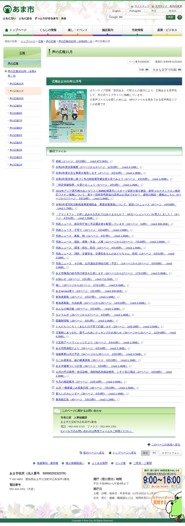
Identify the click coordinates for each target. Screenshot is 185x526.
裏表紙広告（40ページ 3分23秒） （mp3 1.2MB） (87, 399)
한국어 (172, 10)
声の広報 (51, 41)
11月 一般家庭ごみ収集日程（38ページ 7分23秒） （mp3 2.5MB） (97, 387)
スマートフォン (170, 453)
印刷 (141, 69)
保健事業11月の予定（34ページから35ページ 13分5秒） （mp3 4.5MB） (101, 354)
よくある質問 (100, 463)
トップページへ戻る (124, 452)
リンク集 (120, 463)
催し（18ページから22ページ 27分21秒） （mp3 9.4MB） (92, 285)
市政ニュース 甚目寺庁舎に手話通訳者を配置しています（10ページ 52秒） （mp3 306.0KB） (114, 224)
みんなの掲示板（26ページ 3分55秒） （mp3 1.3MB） (90, 308)
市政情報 (137, 30)
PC (154, 453)
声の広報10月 (17, 98)
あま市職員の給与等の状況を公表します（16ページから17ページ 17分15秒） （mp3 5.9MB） (113, 273)
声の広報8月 (16, 113)
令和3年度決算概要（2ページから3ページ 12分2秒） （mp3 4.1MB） (99, 167)
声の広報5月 (16, 135)
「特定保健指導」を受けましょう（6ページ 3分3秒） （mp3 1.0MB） (99, 184)
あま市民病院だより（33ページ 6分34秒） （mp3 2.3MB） (93, 348)
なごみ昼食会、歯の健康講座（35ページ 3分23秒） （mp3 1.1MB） (98, 360)
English (116, 10)
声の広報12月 (17, 83)
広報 (40, 41)
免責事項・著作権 (47, 463)
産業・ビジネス (167, 30)
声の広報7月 (16, 120)
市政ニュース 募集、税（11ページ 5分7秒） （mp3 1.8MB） (95, 235)
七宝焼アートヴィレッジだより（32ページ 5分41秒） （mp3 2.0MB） (99, 342)
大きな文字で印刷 (165, 69)
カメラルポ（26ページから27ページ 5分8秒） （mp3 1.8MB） (95, 314)
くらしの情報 (47, 30)
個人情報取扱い (75, 463)
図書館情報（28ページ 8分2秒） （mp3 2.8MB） (87, 320)
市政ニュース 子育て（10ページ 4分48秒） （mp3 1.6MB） (94, 230)
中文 (153, 10)
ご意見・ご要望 (142, 463)
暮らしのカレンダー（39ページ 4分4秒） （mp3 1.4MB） (92, 393)
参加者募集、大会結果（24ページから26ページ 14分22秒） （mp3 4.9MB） (103, 303)
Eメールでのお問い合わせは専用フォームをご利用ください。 (97, 431)
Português (135, 10)
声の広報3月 (16, 150)
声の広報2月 (16, 157)
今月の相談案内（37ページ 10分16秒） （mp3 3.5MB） (91, 381)
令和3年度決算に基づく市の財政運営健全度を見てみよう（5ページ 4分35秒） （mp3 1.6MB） (114, 179)
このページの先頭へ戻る (165, 444)
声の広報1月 (16, 164)
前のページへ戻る (93, 452)
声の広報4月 (16, 142)
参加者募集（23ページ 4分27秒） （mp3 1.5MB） (87, 296)
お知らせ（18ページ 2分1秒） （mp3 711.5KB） (87, 279)
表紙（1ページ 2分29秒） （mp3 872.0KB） (84, 161)
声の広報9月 (16, 105)
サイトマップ (142, 6)
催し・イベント (78, 30)
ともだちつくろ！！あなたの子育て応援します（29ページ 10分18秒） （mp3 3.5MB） (109, 326)
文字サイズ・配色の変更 (168, 6)
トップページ (17, 30)
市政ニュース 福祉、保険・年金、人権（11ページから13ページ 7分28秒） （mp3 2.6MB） (113, 241)
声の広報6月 (16, 128)
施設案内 (107, 30)
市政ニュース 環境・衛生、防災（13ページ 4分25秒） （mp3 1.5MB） (101, 247)
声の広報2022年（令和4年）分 (75, 41)
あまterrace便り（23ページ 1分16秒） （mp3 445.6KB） (91, 291)
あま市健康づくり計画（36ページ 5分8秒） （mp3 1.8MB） (93, 366)
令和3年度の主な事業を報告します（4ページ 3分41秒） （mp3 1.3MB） (101, 173)
